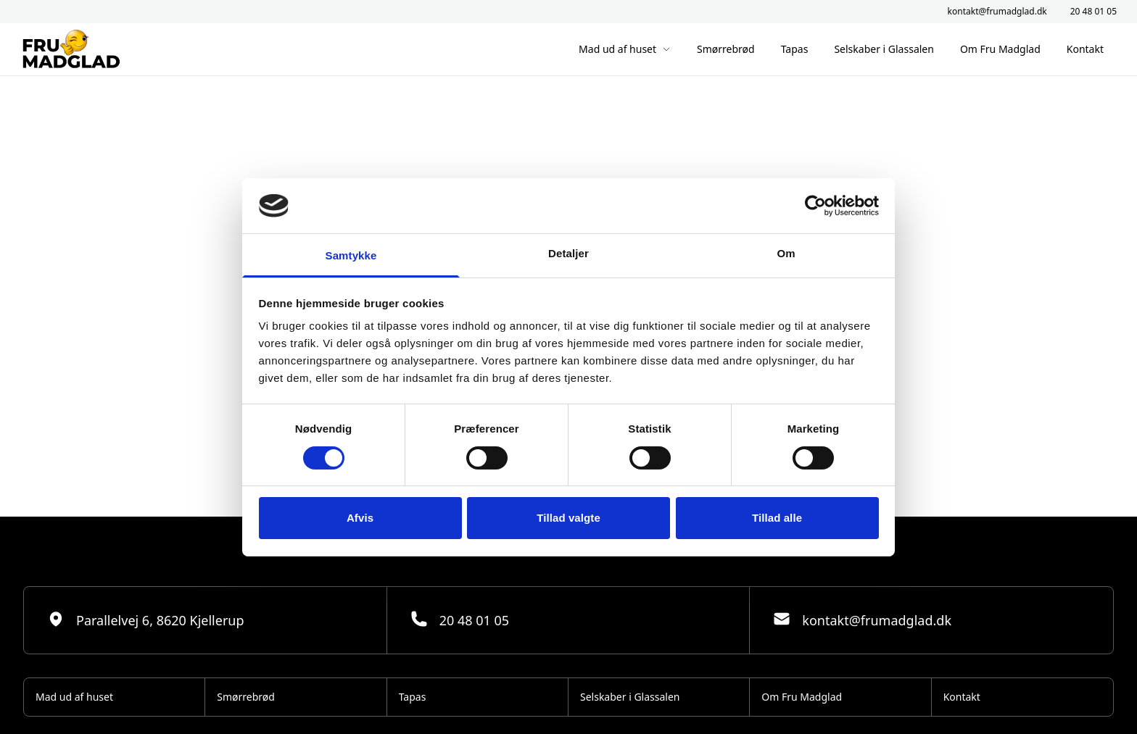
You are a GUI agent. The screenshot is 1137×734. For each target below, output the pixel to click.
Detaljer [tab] (568, 253)
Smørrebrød (726, 49)
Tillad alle (777, 518)
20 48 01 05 (1093, 11)
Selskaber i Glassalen (884, 49)
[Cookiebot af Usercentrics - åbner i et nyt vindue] (815, 206)
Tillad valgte (568, 518)
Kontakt (1085, 49)
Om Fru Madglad (1000, 49)
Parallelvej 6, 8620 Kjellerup (145, 619)
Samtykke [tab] (351, 255)
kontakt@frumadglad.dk (997, 11)
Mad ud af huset (625, 49)
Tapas (795, 49)
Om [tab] (786, 253)
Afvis (360, 518)
